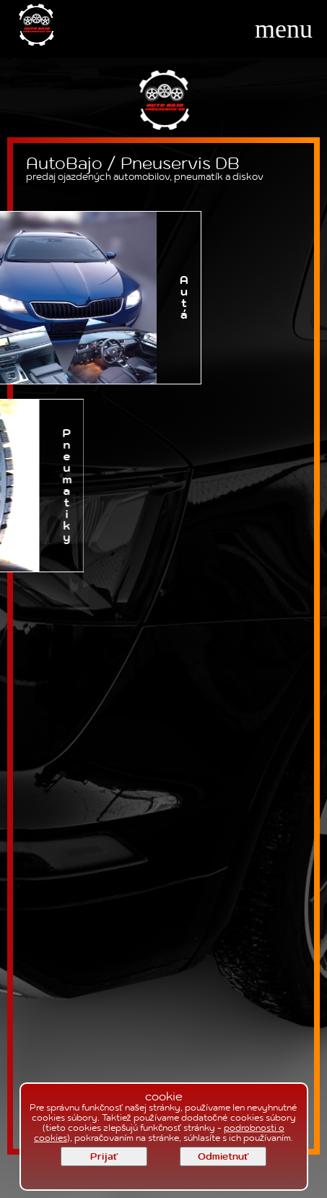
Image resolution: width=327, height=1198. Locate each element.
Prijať (104, 1157)
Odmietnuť (223, 1157)
